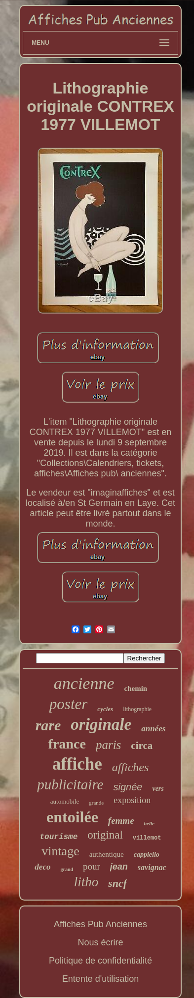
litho (86, 881)
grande (96, 803)
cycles (105, 709)
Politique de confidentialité (100, 961)
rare (48, 725)
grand (66, 869)
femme (121, 820)
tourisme (59, 837)
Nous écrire (100, 942)
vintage (60, 851)
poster (68, 704)
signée (127, 786)
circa (142, 745)
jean (119, 867)
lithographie (137, 709)
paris (108, 744)
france (67, 743)
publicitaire (70, 784)
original (105, 835)
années (153, 728)
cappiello (146, 854)
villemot (147, 838)
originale (101, 724)
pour (91, 866)
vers (157, 788)
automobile (64, 801)
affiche (77, 764)
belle (149, 823)
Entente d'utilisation (100, 979)
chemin (136, 688)
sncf (117, 883)
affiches (130, 767)
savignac (152, 867)
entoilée (72, 817)
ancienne (84, 683)
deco (42, 867)
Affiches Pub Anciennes (100, 924)
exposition (132, 800)
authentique (106, 854)
